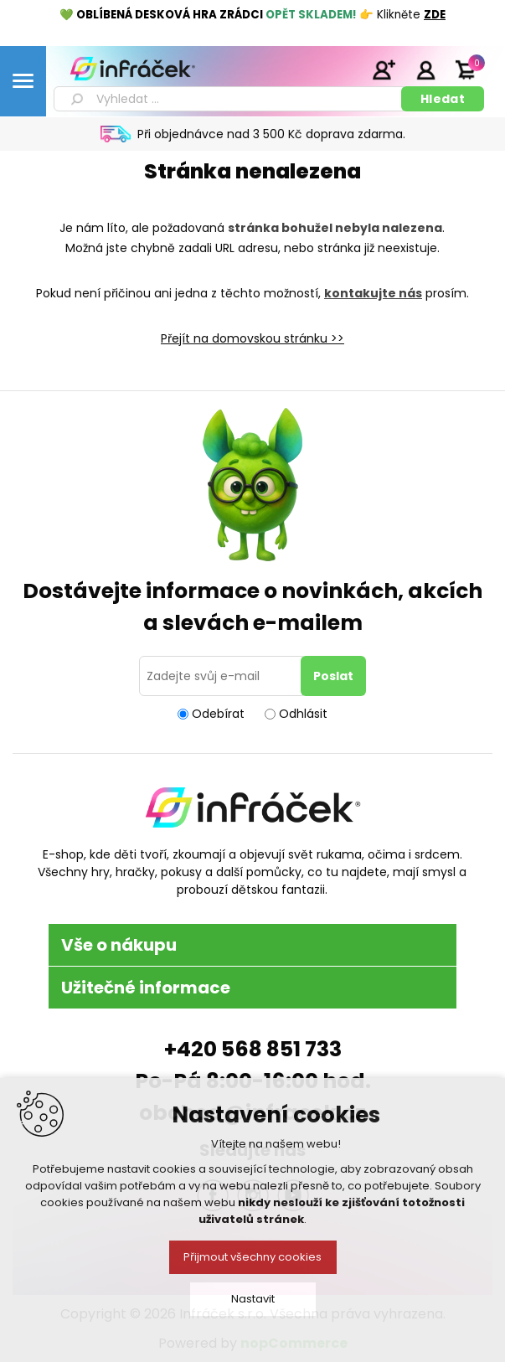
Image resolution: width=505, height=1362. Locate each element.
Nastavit (253, 1299)
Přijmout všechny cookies (252, 1257)
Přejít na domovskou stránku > (249, 338)
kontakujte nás (373, 293)
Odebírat (218, 713)
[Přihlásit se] (223, 676)
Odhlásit (303, 713)
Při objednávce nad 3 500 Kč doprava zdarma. (271, 134)
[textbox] (230, 98)
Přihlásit (425, 69)
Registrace (383, 69)
